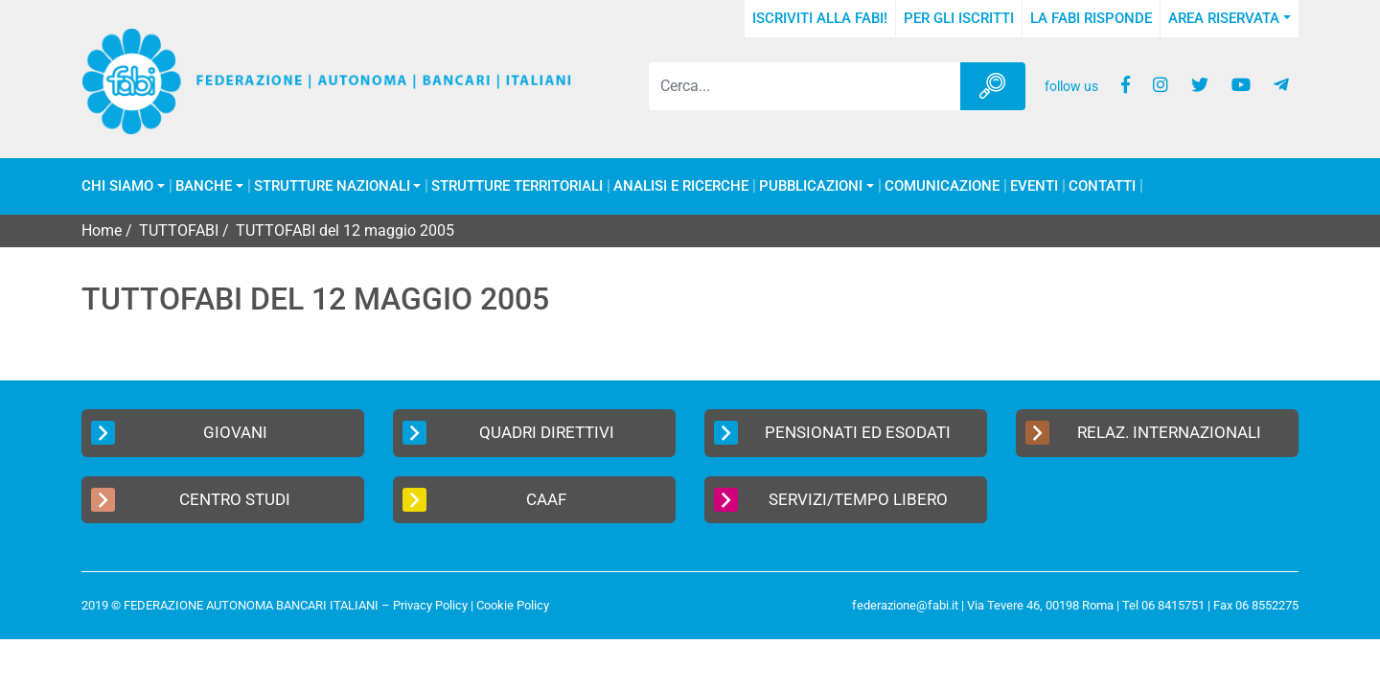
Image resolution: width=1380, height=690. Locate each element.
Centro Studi (190, 500)
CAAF (484, 500)
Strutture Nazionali (332, 186)
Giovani (179, 433)
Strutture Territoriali (517, 186)
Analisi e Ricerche (680, 186)
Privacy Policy (430, 605)
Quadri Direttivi (508, 433)
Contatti (1102, 186)
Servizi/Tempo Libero (831, 500)
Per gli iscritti (959, 18)
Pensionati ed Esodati (832, 433)
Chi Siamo (117, 186)
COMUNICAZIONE (942, 186)
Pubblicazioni (810, 186)
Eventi (1034, 186)
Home (101, 230)
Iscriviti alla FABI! (819, 18)
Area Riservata (1223, 18)
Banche (203, 186)
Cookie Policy (512, 605)
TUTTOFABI (178, 230)
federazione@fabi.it (905, 605)
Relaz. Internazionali (1143, 433)
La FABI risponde (1091, 18)
